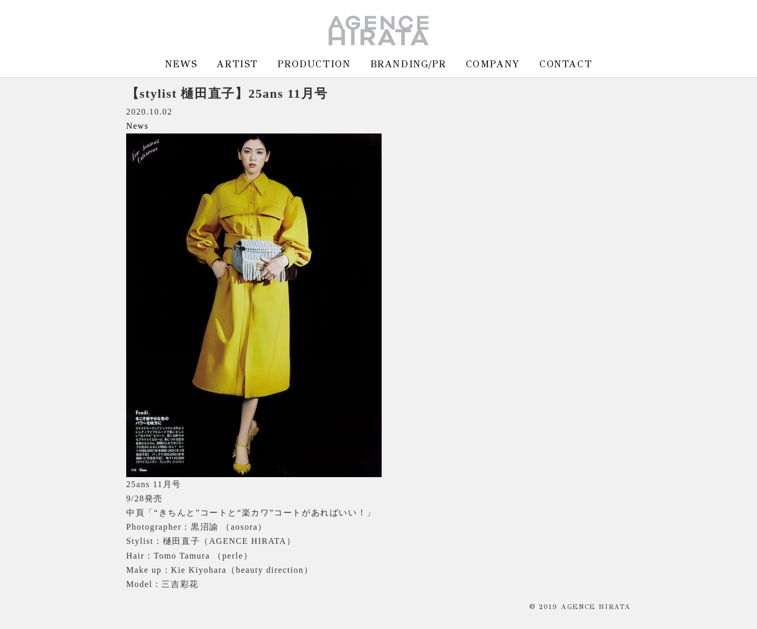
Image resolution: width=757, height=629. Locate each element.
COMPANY (493, 64)
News (137, 125)
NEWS (181, 64)
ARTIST (237, 64)
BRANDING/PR (408, 64)
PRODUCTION (314, 64)
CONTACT (565, 64)
